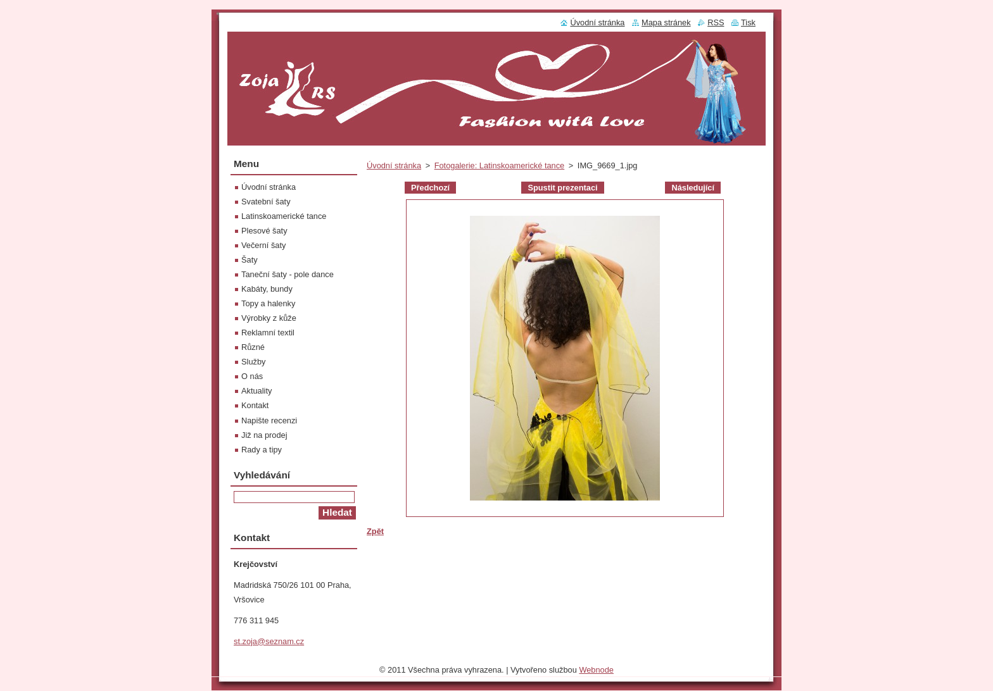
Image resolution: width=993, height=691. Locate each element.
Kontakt (255, 405)
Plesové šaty (264, 230)
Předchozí (430, 187)
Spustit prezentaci (562, 187)
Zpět (375, 531)
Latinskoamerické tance (283, 216)
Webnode (596, 673)
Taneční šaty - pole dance (287, 274)
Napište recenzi (269, 420)
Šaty (249, 260)
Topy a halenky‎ (268, 303)
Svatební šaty (266, 201)
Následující (692, 187)
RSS (715, 22)
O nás (252, 376)
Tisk (748, 22)
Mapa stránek (666, 22)
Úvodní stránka (394, 165)
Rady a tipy (261, 449)
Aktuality (256, 390)
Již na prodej (264, 435)
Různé (253, 347)
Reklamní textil (267, 332)
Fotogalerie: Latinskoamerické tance (499, 165)
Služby (253, 361)
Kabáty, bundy (267, 289)
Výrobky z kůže (268, 318)
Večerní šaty (263, 245)
